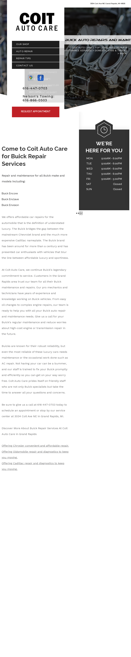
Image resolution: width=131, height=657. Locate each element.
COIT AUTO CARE (82, 49)
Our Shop (22, 46)
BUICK (123, 54)
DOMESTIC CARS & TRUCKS (111, 52)
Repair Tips (23, 60)
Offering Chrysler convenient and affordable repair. (35, 447)
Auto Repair (24, 53)
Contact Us (24, 67)
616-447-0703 (35, 90)
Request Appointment (35, 113)
